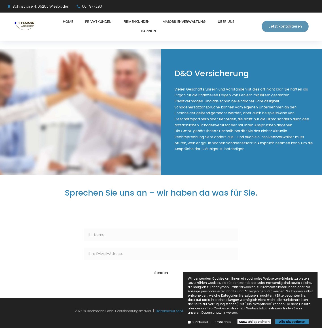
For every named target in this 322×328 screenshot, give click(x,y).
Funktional (200, 322)
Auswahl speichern (254, 321)
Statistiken (223, 322)
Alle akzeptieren (292, 321)
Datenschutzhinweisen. (219, 312)
